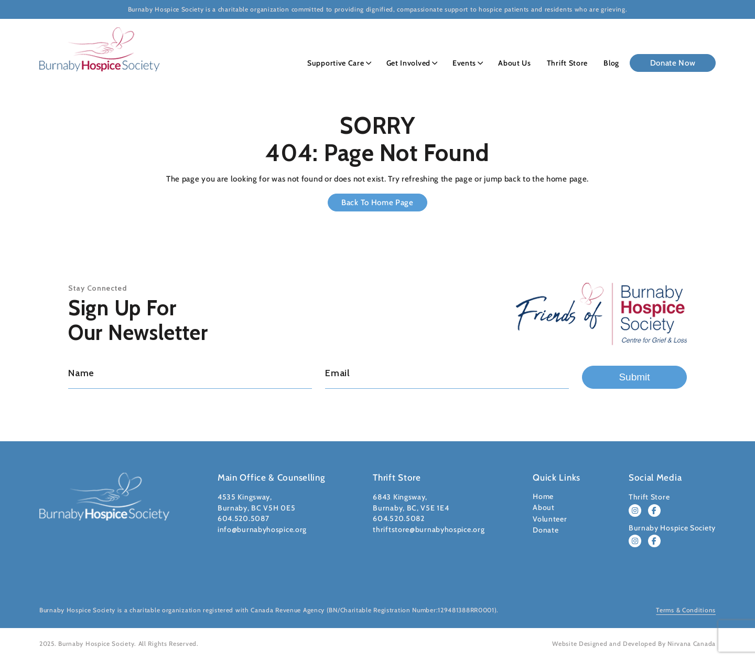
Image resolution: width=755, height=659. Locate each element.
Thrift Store (567, 63)
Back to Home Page (377, 202)
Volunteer (550, 519)
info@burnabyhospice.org (262, 529)
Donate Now (673, 63)
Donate (545, 530)
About (544, 507)
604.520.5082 (398, 518)
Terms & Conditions (686, 610)
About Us (514, 63)
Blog (611, 63)
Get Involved (408, 63)
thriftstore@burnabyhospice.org (428, 529)
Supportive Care (335, 63)
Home (543, 496)
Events (464, 63)
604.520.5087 (243, 518)
